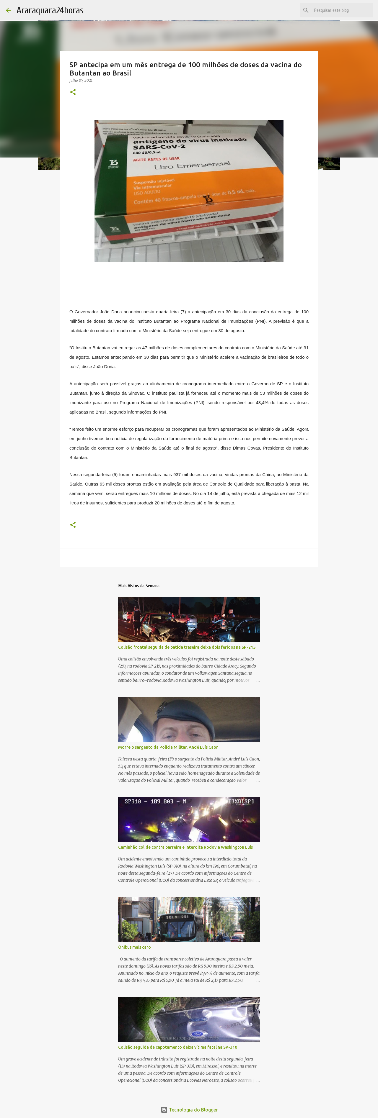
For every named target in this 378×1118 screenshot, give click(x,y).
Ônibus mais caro (134, 947)
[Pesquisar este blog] (342, 10)
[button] (72, 92)
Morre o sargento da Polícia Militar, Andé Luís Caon (168, 747)
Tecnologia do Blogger (189, 1109)
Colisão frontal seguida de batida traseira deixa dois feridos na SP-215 (186, 647)
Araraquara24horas (50, 10)
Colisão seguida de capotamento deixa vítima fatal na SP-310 (177, 1047)
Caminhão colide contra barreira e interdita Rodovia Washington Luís (185, 847)
